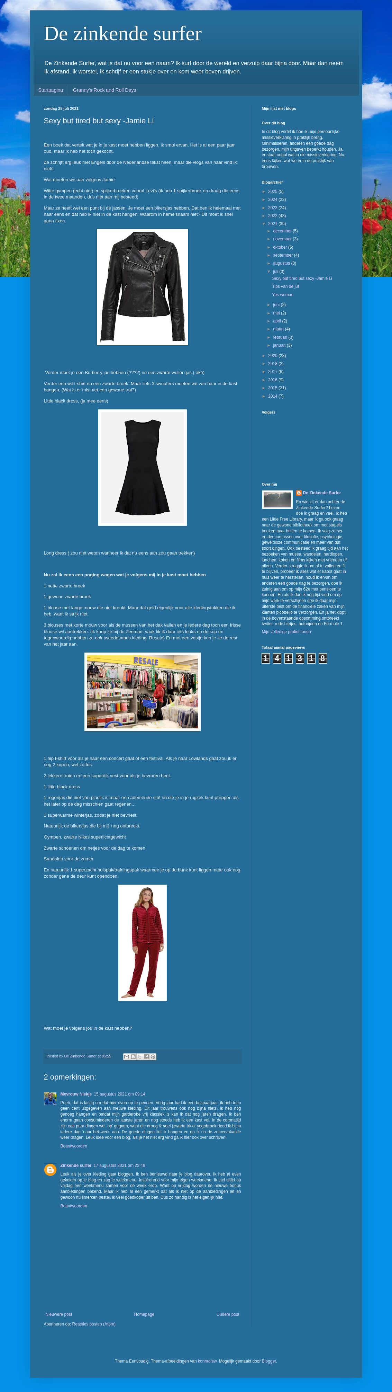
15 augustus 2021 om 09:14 (119, 1094)
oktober (280, 247)
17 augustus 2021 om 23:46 (119, 1165)
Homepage (144, 1314)
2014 (273, 396)
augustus (282, 263)
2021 (273, 223)
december (283, 231)
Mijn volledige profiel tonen (286, 631)
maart (279, 329)
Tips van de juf (285, 286)
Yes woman (282, 294)
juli (276, 271)
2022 (273, 215)
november (283, 239)
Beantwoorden (74, 1146)
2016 (273, 380)
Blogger (269, 1361)
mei (277, 313)
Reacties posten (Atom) (94, 1324)
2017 (273, 371)
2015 (273, 387)
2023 (273, 207)
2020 (273, 355)
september (283, 255)
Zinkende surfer (76, 1165)
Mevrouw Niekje (76, 1094)
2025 (273, 191)
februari (280, 337)
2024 (273, 199)
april (277, 321)
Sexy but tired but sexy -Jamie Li (302, 278)
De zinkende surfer (123, 33)
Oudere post (227, 1314)
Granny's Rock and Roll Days (104, 90)
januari (279, 345)
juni (277, 304)
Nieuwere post (59, 1314)
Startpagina (50, 90)
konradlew (207, 1361)
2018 (273, 363)
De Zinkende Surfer (322, 492)
